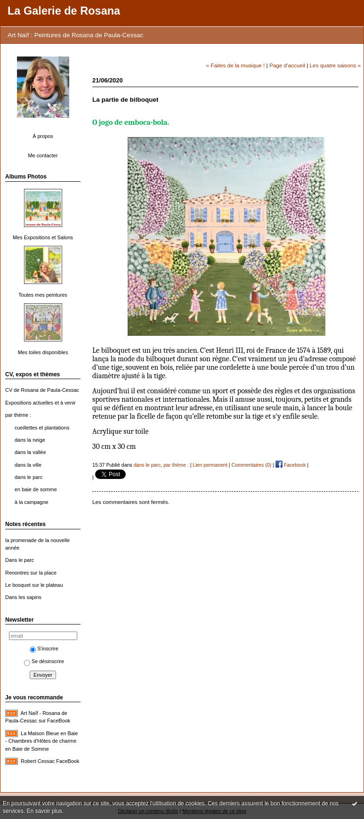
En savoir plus (44, 811)
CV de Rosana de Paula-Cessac (42, 390)
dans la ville (28, 465)
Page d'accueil (287, 65)
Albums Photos (26, 176)
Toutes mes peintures (42, 295)
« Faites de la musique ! (235, 65)
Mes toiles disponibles (43, 352)
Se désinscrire (44, 661)
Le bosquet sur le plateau (34, 585)
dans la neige (30, 440)
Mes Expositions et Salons (43, 237)
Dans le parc (19, 560)
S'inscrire (44, 648)
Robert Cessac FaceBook (50, 761)
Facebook (290, 465)
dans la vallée (30, 452)
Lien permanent (210, 465)
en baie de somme (36, 489)
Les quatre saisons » (335, 65)
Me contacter (42, 155)
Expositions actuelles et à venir (40, 402)
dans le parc (28, 477)
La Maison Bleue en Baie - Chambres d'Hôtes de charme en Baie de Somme (41, 741)
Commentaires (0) (251, 465)
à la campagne (32, 502)
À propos (42, 136)
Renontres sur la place (31, 573)
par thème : (18, 415)
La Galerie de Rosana (64, 11)
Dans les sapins (23, 597)
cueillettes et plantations (42, 427)
